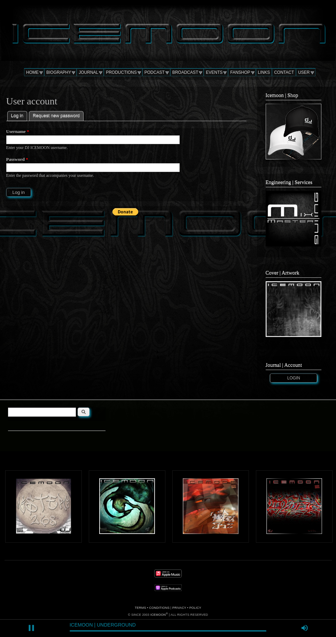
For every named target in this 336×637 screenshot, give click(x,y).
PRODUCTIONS (121, 72)
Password (17, 159)
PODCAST (154, 72)
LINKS (264, 72)
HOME (32, 72)
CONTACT (284, 72)
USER (304, 72)
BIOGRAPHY (58, 72)
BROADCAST (185, 72)
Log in (19, 114)
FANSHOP (240, 72)
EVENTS (214, 72)
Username (17, 131)
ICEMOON (158, 614)
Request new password (56, 115)
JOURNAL (88, 72)
